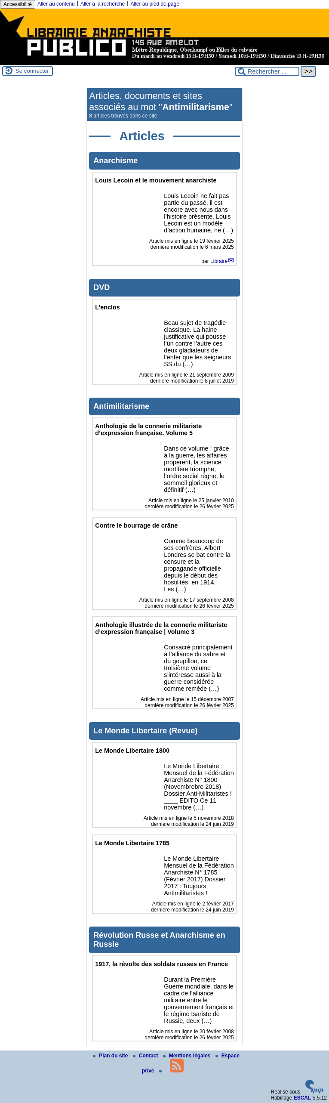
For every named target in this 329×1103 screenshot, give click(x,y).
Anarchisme (115, 160)
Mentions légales (187, 1056)
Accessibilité (17, 4)
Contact (146, 1056)
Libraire (219, 261)
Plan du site (111, 1056)
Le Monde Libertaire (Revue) (145, 730)
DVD (101, 287)
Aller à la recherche (102, 4)
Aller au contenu (56, 4)
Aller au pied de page (154, 4)
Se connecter (32, 71)
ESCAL (302, 1098)
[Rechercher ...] (267, 71)
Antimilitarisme (121, 406)
